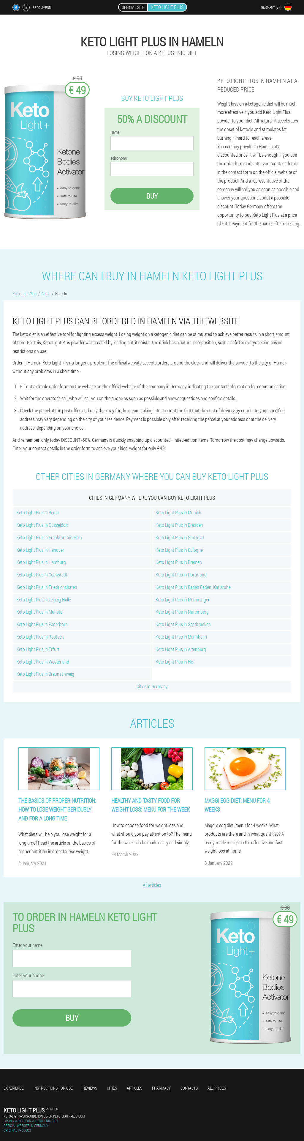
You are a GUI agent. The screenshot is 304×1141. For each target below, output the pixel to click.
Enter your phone (28, 975)
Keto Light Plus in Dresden (179, 525)
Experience (14, 1088)
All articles (152, 885)
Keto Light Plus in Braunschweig (45, 674)
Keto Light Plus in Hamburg (41, 562)
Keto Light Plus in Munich (178, 512)
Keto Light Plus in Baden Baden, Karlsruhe (193, 587)
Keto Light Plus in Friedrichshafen (46, 587)
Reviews (90, 1088)
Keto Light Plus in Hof (175, 661)
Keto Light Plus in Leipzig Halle (43, 599)
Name (114, 132)
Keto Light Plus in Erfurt (37, 649)
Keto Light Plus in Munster (40, 612)
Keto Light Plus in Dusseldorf (42, 525)
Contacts (189, 1088)
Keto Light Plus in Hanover (40, 550)
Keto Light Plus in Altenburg (181, 649)
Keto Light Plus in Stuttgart (180, 537)
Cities (112, 1088)
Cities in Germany (152, 686)
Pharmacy (161, 1088)
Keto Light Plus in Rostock (40, 637)
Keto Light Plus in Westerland (42, 661)
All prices (217, 1088)
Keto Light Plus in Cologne (179, 550)
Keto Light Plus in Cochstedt (41, 574)
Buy (152, 196)
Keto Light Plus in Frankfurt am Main (49, 537)
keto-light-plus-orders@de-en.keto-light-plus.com (44, 1116)
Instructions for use (53, 1088)
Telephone (118, 158)
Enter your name (27, 945)
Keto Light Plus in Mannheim (181, 637)
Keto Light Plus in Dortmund (181, 574)
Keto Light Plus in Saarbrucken (183, 624)
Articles (134, 1088)
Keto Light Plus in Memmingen (183, 599)
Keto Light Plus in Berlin (37, 512)
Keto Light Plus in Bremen (179, 562)
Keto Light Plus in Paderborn (42, 624)
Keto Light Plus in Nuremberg (182, 612)
